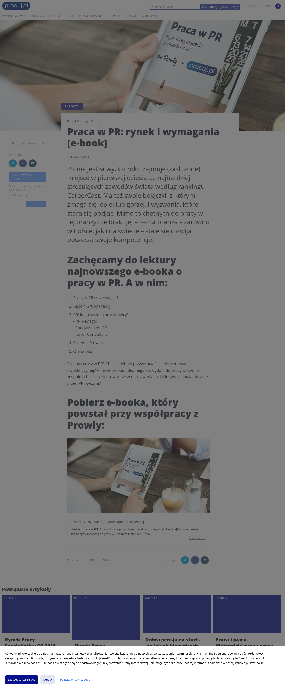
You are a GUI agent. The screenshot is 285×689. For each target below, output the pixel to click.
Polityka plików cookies (75, 679)
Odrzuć (48, 679)
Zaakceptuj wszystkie (21, 679)
